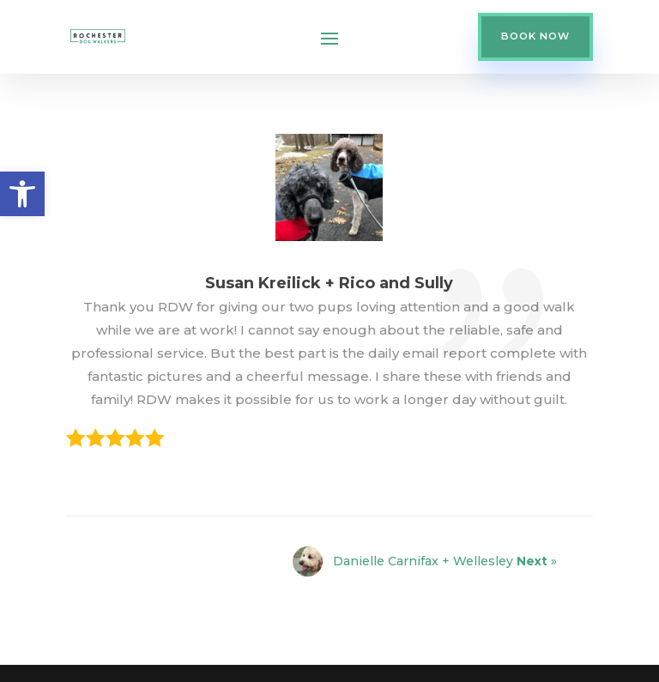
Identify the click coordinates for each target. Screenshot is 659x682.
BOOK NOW (535, 36)
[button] (22, 194)
